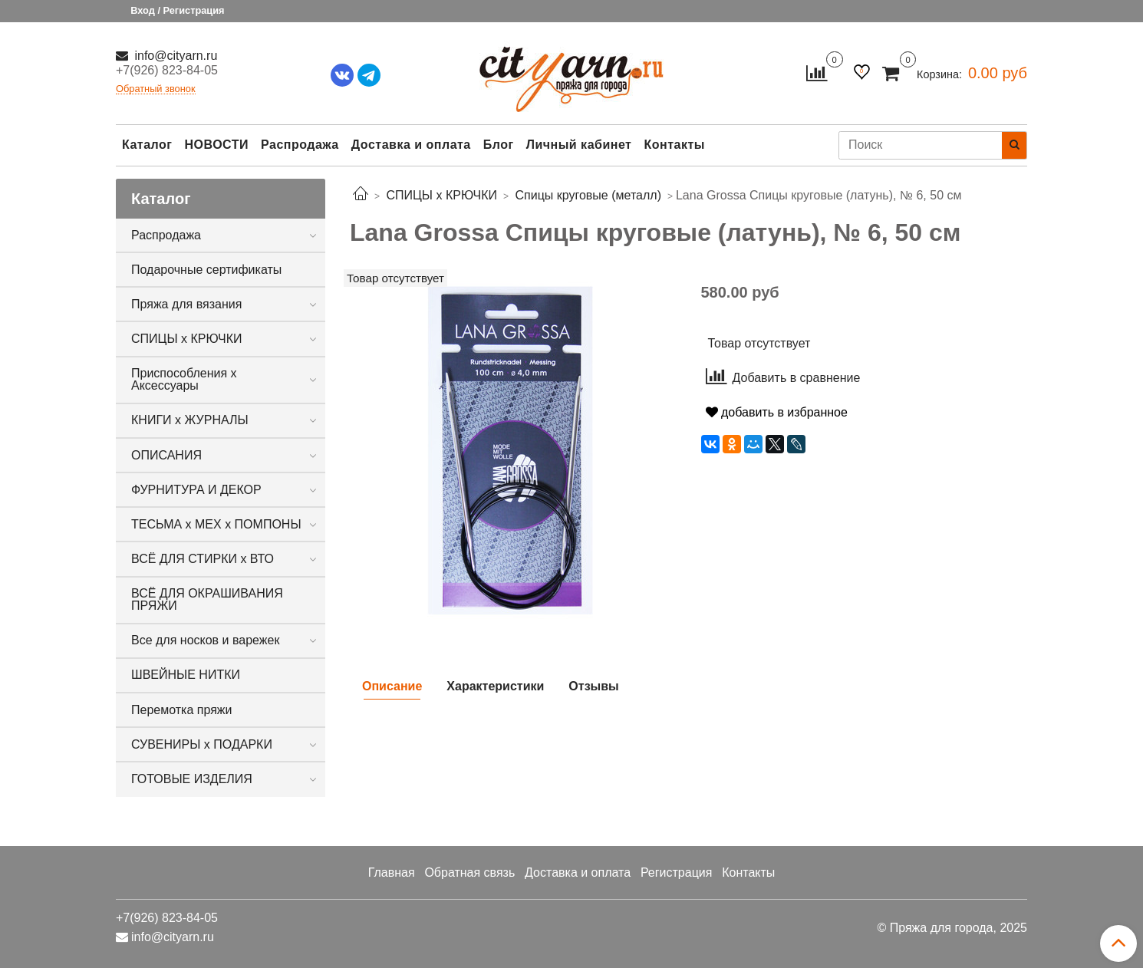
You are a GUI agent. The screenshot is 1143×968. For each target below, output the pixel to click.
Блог (498, 144)
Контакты (674, 144)
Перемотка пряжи (181, 709)
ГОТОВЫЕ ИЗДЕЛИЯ (191, 778)
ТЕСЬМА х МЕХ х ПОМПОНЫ (216, 524)
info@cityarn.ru (174, 55)
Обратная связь (469, 872)
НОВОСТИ (216, 144)
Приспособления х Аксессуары (184, 379)
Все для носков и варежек (205, 640)
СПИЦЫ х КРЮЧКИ (186, 338)
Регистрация (677, 872)
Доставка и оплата (411, 144)
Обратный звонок (156, 89)
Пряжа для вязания (186, 304)
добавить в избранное (777, 412)
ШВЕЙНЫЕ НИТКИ (185, 674)
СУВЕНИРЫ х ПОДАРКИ (201, 744)
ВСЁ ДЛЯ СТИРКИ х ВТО (202, 558)
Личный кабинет (579, 144)
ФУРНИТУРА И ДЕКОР (196, 489)
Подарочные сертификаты (206, 269)
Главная (391, 872)
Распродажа (300, 144)
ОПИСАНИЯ (166, 455)
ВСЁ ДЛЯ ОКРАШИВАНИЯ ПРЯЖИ (207, 599)
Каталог (147, 144)
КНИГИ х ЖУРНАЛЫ (190, 419)
